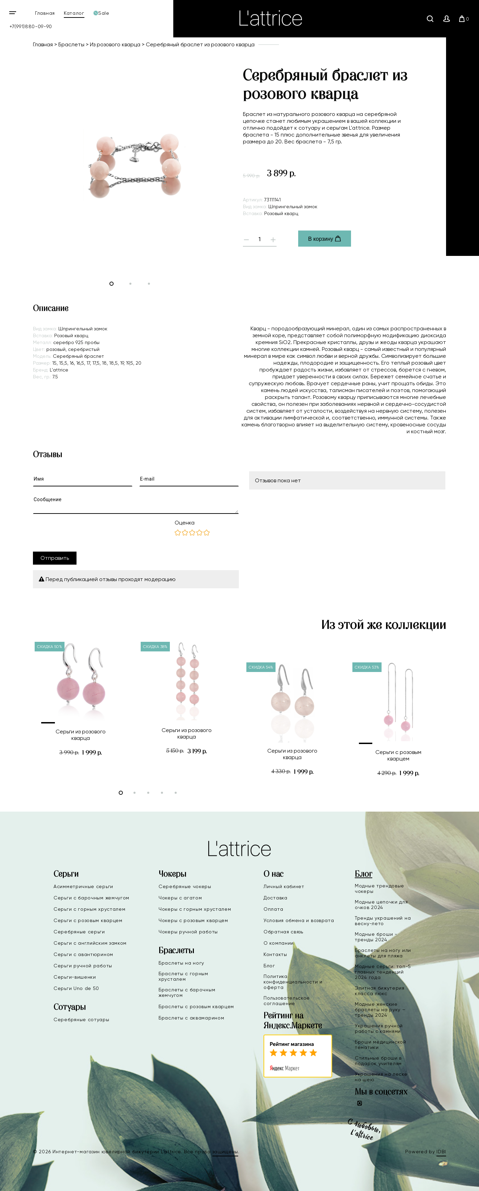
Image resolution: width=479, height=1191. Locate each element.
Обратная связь (283, 931)
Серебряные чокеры (185, 886)
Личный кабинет (284, 886)
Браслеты (71, 44)
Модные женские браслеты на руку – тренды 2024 (380, 1009)
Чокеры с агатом (180, 897)
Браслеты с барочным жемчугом (187, 992)
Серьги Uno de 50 (76, 988)
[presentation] (85, 532)
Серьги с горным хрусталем (90, 909)
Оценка (185, 522)
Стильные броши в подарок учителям (378, 1060)
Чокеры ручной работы (188, 931)
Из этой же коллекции (383, 625)
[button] (53, 722)
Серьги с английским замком (90, 943)
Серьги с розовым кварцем (88, 920)
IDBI (441, 1151)
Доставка (276, 897)
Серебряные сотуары (81, 1019)
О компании (279, 943)
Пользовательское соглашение (287, 1000)
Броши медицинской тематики (380, 1044)
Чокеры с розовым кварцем (193, 920)
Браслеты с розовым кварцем (196, 1006)
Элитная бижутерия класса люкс (380, 990)
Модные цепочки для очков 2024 (381, 904)
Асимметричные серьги (83, 886)
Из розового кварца (115, 44)
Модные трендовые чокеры (379, 888)
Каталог (74, 13)
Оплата (273, 909)
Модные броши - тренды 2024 (376, 936)
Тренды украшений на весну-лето (383, 920)
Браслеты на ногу (181, 963)
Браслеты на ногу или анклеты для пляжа (383, 952)
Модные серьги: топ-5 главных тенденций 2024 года (383, 972)
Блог (269, 965)
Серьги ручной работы (83, 965)
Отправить (54, 558)
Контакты (275, 954)
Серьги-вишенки (75, 977)
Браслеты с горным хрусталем (183, 976)
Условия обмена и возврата (299, 920)
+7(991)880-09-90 (31, 26)
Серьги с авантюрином (83, 954)
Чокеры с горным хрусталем (195, 909)
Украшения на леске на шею (381, 1076)
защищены (225, 1151)
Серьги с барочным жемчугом (91, 897)
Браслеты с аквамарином (191, 1018)
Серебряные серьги (79, 931)
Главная (45, 13)
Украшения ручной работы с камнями (379, 1028)
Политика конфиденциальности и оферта (293, 982)
